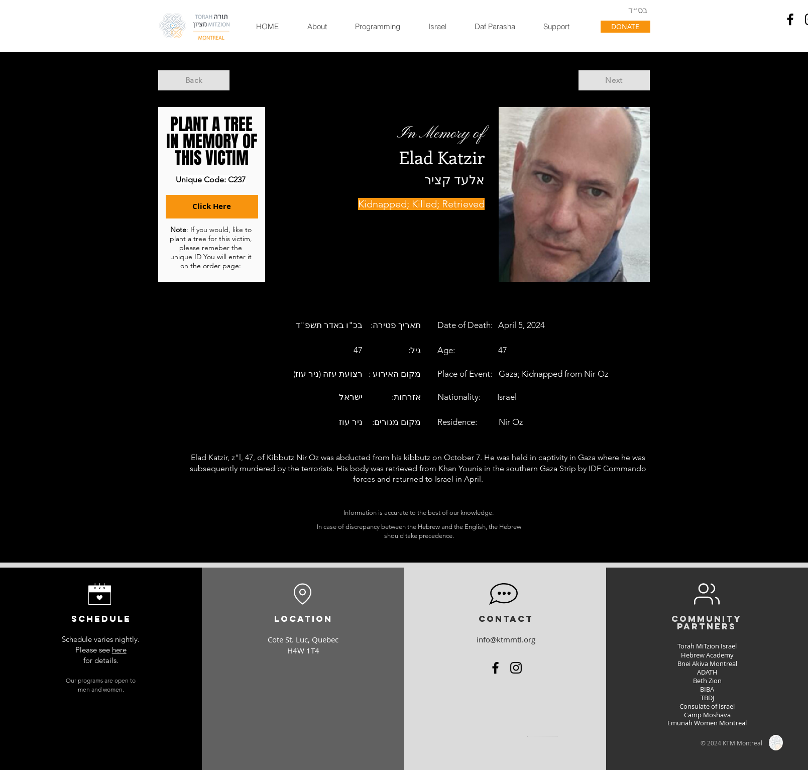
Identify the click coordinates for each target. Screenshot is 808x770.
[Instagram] (516, 668)
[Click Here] (212, 206)
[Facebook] (790, 19)
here (119, 649)
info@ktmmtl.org (506, 639)
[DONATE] (625, 27)
